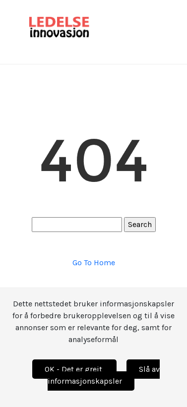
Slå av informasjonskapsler (104, 375)
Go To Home (93, 262)
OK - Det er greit (74, 369)
